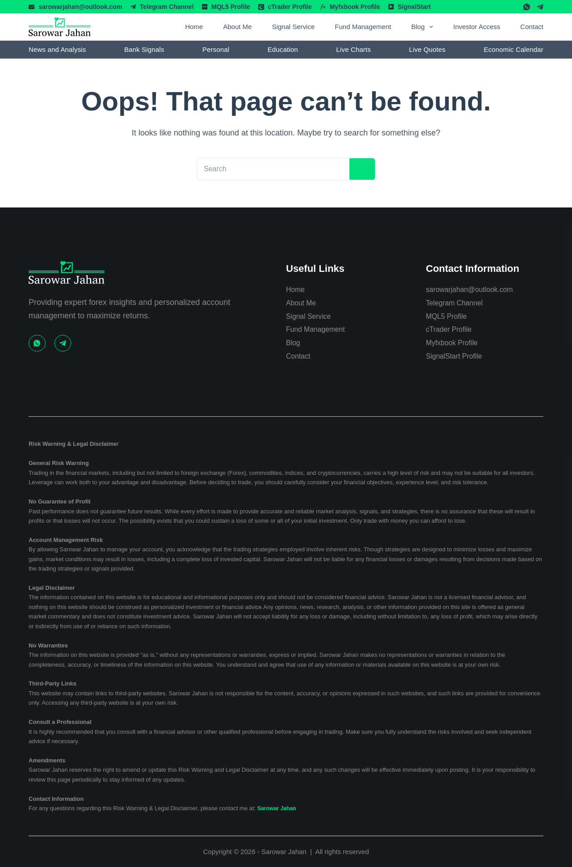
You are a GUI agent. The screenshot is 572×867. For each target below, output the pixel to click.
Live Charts (353, 49)
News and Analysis (57, 49)
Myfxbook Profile (355, 6)
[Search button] (357, 169)
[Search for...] (268, 169)
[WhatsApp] (526, 7)
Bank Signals (144, 49)
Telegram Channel (166, 6)
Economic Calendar (513, 49)
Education (283, 49)
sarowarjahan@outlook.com (80, 6)
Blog (424, 26)
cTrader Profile (289, 6)
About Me (237, 26)
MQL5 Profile (230, 6)
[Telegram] (540, 7)
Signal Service (293, 26)
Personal (215, 49)
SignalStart (414, 6)
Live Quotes (427, 49)
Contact (531, 26)
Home (194, 26)
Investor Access (476, 26)
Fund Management (363, 26)
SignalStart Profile (458, 355)
